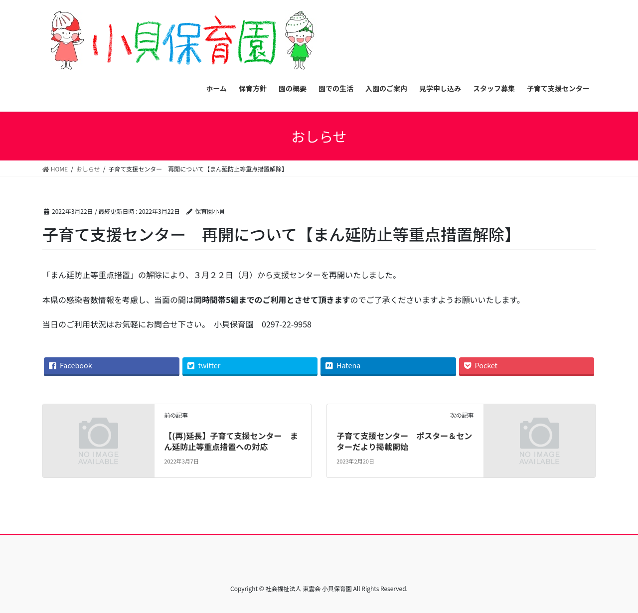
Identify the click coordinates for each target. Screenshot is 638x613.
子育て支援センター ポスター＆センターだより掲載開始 (404, 441)
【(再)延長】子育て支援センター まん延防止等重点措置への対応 (231, 441)
